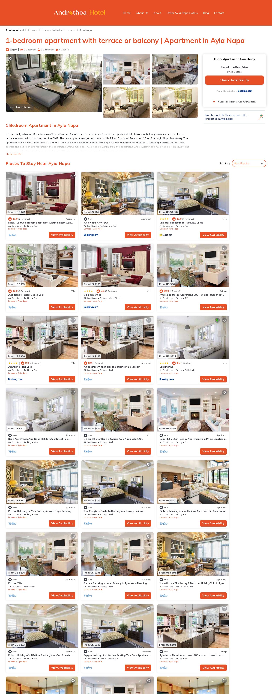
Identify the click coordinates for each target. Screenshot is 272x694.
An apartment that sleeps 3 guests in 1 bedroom (234, 283)
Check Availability (234, 80)
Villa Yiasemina (17, 283)
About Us (142, 13)
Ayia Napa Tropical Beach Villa (223, 216)
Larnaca (71, 30)
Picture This (213, 415)
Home (127, 13)
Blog (206, 13)
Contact (219, 13)
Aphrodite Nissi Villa (152, 283)
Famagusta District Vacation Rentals (32, 625)
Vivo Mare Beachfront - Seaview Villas (162, 216)
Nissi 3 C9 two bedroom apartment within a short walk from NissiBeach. (182, 620)
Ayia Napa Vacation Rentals (27, 620)
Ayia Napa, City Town (86, 216)
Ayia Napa (86, 30)
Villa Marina (15, 349)
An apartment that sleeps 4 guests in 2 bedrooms (169, 548)
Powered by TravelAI (142, 684)
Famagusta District (52, 30)
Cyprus (34, 30)
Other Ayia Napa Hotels (182, 13)
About (157, 13)
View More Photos (20, 107)
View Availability (53, 229)
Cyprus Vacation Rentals (25, 631)
